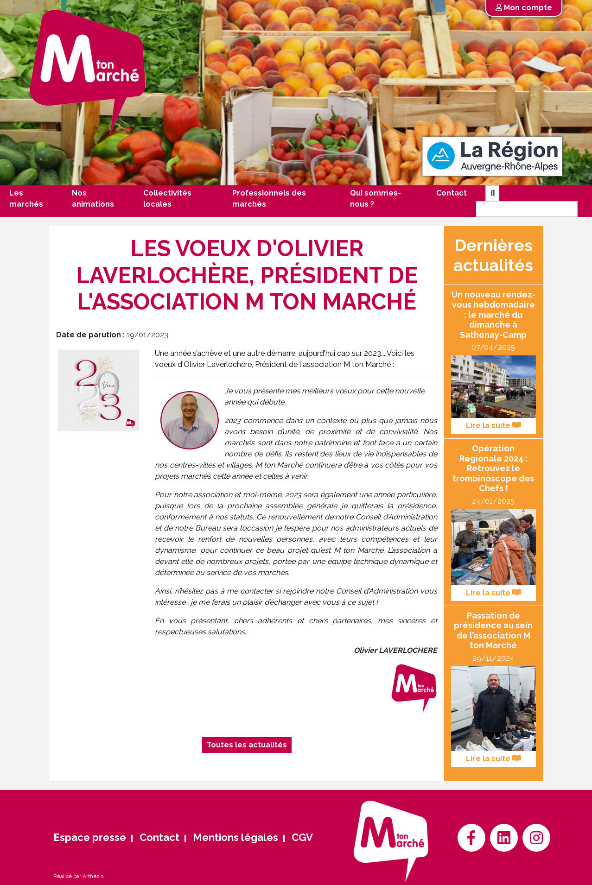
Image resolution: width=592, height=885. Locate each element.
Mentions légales (235, 837)
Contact (451, 193)
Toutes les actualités (247, 744)
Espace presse (89, 837)
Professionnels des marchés (269, 199)
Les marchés (26, 199)
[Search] (527, 209)
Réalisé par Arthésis (78, 876)
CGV (302, 837)
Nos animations (93, 199)
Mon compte (524, 7)
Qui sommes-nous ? (375, 199)
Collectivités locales (167, 199)
